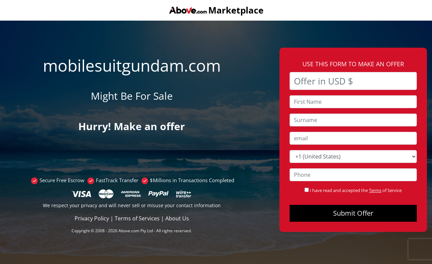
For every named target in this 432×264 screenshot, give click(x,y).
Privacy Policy (92, 218)
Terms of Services (137, 218)
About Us (177, 218)
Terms (375, 190)
